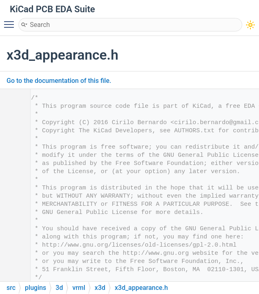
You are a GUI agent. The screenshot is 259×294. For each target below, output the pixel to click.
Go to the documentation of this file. (59, 81)
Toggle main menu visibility (11, 21)
